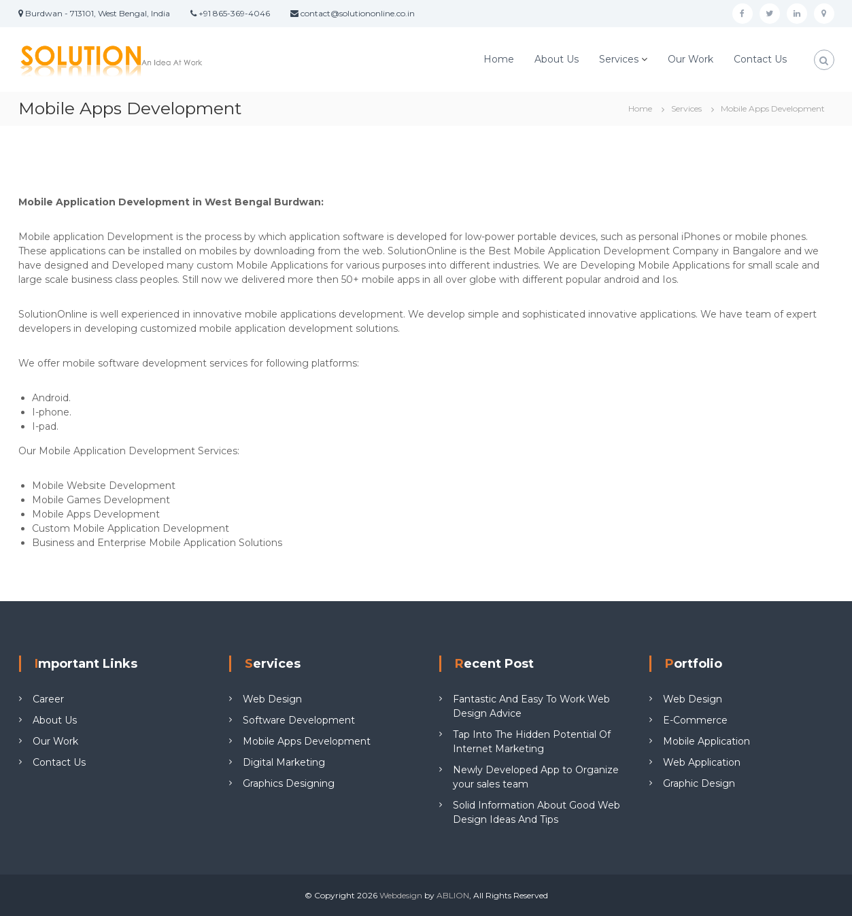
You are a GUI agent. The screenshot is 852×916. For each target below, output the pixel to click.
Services (618, 59)
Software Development (299, 720)
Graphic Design (699, 783)
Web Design (272, 699)
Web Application (701, 762)
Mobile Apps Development (307, 741)
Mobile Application (706, 741)
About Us (556, 59)
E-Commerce (695, 720)
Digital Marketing (284, 762)
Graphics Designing (289, 783)
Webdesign (400, 895)
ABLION (453, 895)
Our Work (690, 59)
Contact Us (760, 59)
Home (498, 59)
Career (48, 699)
